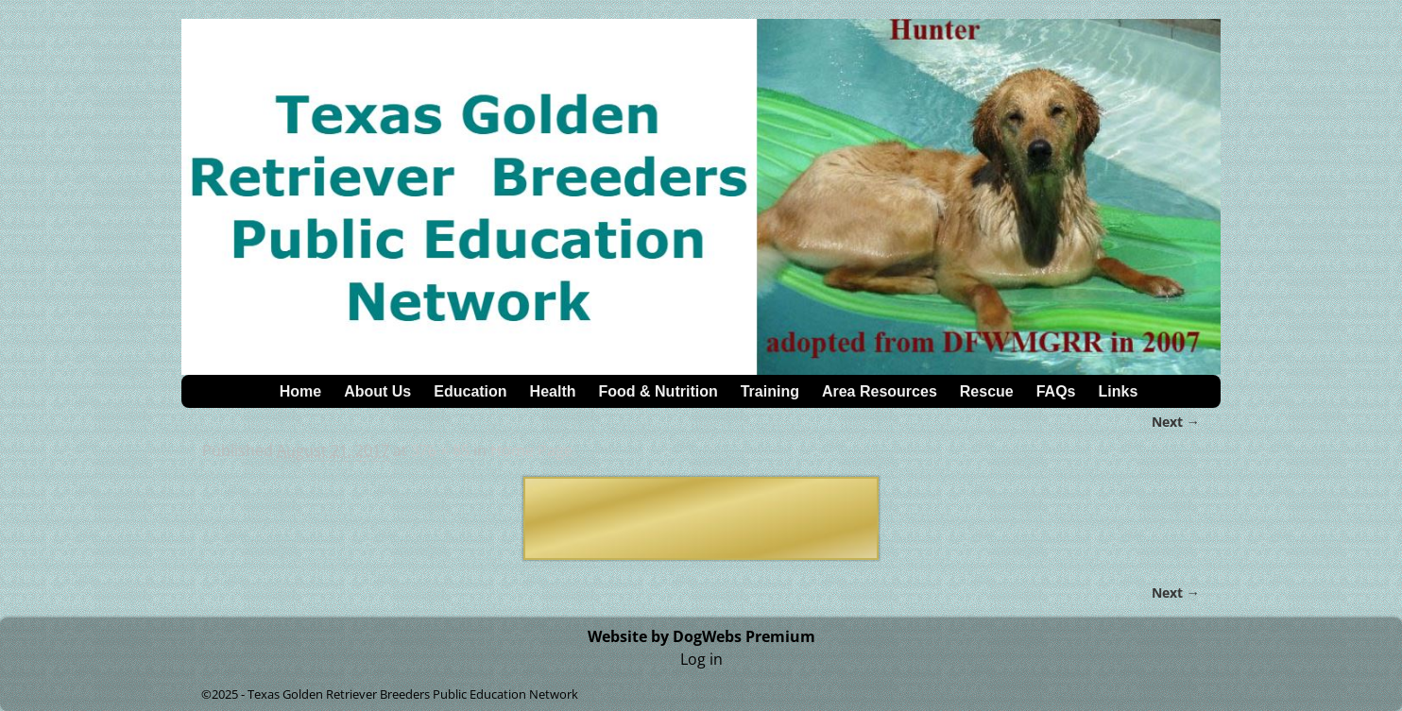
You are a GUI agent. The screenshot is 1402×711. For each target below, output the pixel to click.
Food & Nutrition (658, 391)
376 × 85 (440, 450)
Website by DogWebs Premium (701, 636)
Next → (1176, 422)
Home (300, 391)
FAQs (1056, 391)
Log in (701, 659)
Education (470, 391)
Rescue (987, 391)
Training (770, 391)
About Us (377, 391)
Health (553, 391)
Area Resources (879, 391)
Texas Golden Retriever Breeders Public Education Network (413, 694)
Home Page (531, 450)
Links (1118, 391)
